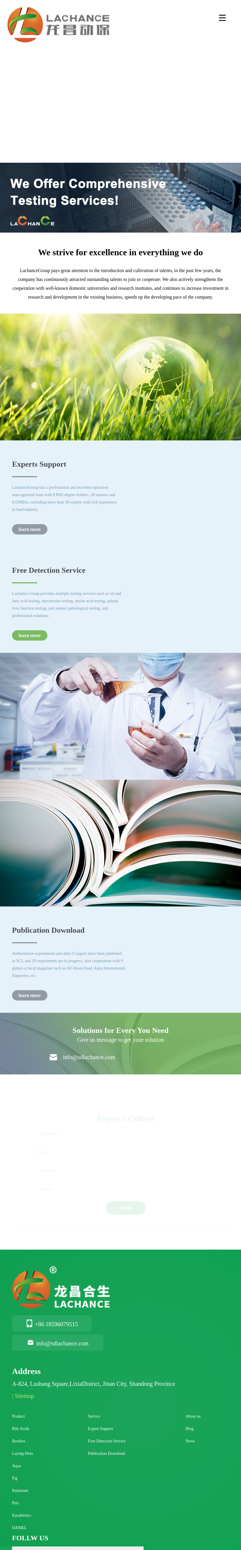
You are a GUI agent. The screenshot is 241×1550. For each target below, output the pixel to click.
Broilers (18, 1441)
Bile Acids (20, 1428)
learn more (30, 529)
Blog (190, 1428)
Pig (15, 1478)
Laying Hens (22, 1453)
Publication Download (106, 1453)
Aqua (16, 1466)
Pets (15, 1503)
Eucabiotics (21, 1515)
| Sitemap (23, 1396)
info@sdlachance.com (58, 1343)
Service (94, 1416)
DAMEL (19, 1528)
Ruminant (20, 1490)
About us (193, 1416)
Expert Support (100, 1428)
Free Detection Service (107, 1441)
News (190, 1441)
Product (18, 1416)
